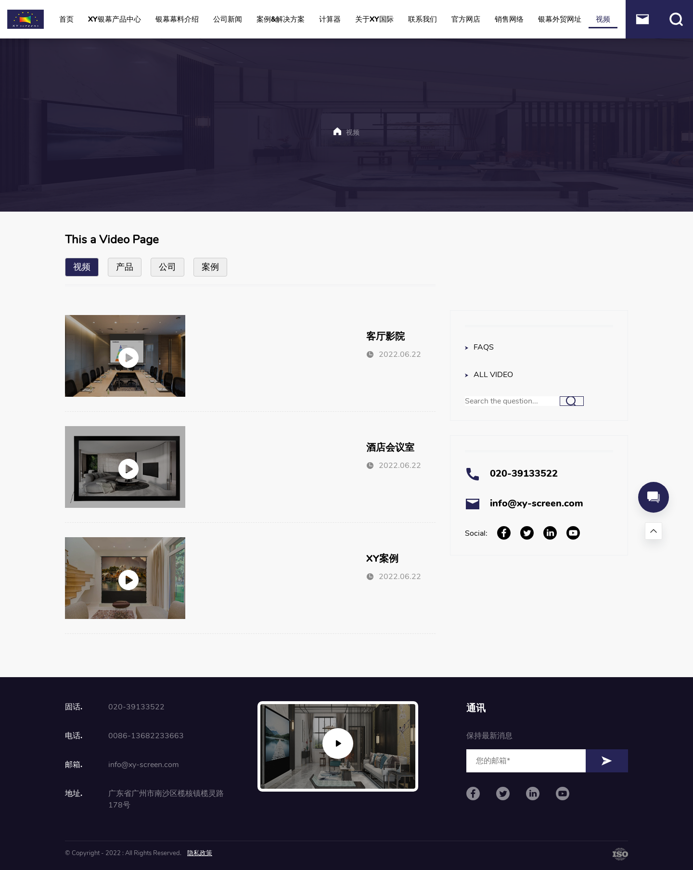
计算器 (330, 19)
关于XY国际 (374, 19)
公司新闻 (227, 19)
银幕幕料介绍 (177, 19)
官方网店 (465, 19)
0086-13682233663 (146, 736)
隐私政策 (199, 853)
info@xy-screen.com (536, 503)
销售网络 (509, 19)
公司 (167, 267)
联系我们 (422, 19)
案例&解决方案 (281, 19)
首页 (66, 19)
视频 (603, 19)
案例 (210, 267)
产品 (124, 267)
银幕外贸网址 (559, 19)
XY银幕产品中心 (114, 19)
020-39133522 (524, 473)
